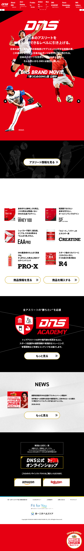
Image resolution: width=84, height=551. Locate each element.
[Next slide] (82, 24)
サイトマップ (73, 530)
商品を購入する (61, 310)
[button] (38, 38)
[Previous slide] (2, 24)
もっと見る (42, 386)
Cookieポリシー (37, 530)
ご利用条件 (49, 530)
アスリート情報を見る (42, 202)
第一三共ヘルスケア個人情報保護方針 (17, 530)
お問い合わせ (61, 530)
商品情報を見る (22, 310)
